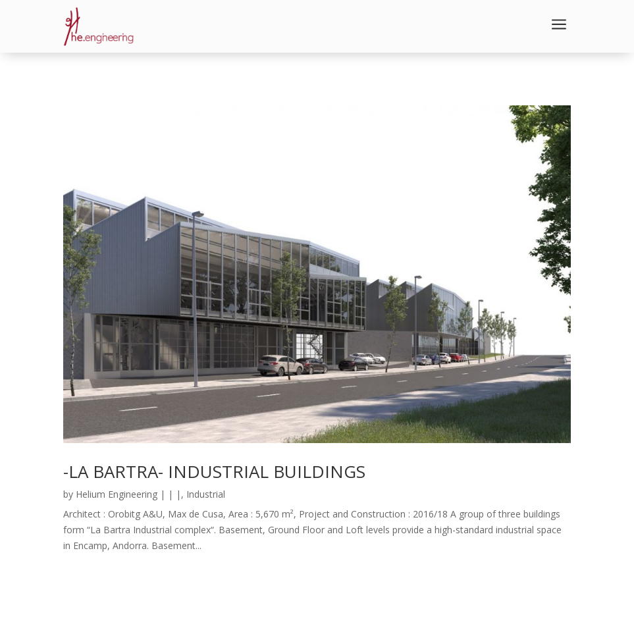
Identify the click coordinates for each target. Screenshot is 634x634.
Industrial (205, 494)
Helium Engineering (116, 494)
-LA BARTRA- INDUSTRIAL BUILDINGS (214, 471)
